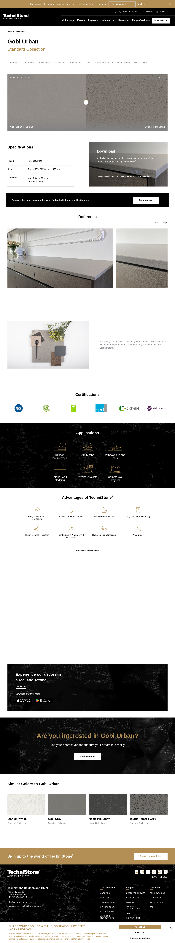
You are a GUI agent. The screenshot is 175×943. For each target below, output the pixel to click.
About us (105, 894)
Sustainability (107, 903)
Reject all (139, 932)
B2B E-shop (146, 12)
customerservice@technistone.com (24, 907)
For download (157, 894)
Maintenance (133, 898)
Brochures (156, 898)
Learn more (21, 687)
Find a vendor (87, 757)
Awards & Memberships (107, 917)
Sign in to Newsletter (150, 856)
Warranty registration (133, 908)
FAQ (128, 913)
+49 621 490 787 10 (17, 897)
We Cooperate (107, 912)
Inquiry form (133, 918)
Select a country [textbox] (120, 4)
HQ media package (125, 176)
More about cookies (81, 939)
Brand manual (157, 903)
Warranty (131, 903)
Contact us (106, 898)
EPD (152, 907)
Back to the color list (16, 32)
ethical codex (107, 907)
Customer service (135, 894)
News (134, 12)
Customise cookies (140, 938)
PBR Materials (144, 176)
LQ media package (105, 176)
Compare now (146, 200)
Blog (126, 12)
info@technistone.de (17, 903)
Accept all (140, 927)
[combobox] (122, 4)
